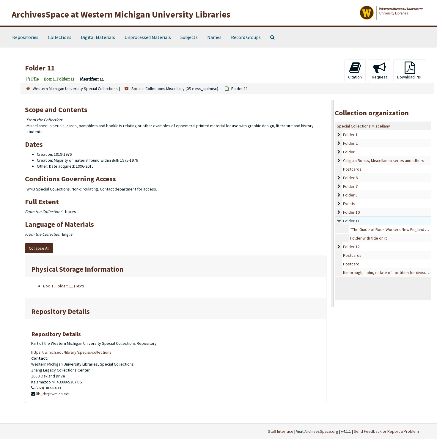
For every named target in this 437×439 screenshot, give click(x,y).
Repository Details (60, 311)
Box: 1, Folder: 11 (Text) (63, 286)
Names (214, 37)
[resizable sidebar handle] (332, 203)
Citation (355, 71)
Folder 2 (350, 143)
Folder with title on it (368, 238)
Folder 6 (350, 177)
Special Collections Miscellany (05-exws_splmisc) (174, 88)
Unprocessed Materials (148, 37)
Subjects (189, 37)
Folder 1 (350, 134)
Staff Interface (280, 431)
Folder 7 (350, 186)
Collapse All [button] (39, 248)
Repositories (25, 37)
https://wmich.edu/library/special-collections (71, 352)
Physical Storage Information (77, 269)
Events (349, 203)
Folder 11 (351, 221)
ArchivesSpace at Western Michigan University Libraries (121, 14)
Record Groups (246, 37)
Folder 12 (351, 246)
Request (379, 71)
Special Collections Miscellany (363, 126)
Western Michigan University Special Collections (75, 88)
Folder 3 (350, 152)
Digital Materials (98, 37)
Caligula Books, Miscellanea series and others (383, 160)
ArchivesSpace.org (321, 431)
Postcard (351, 264)
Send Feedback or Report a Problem (386, 431)
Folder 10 (351, 212)
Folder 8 (350, 195)
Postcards (352, 169)
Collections (59, 37)
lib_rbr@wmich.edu (53, 393)
